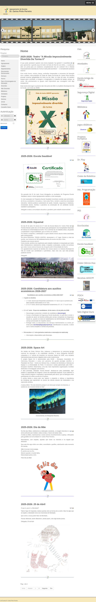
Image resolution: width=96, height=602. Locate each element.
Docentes (4, 86)
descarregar (61, 313)
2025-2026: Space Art (32, 347)
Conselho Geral (6, 107)
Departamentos (5, 69)
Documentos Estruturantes (5, 72)
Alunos (3, 78)
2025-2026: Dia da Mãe (33, 427)
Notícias (3, 99)
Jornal (3, 102)
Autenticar (4, 127)
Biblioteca (4, 91)
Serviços (3, 76)
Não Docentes (5, 88)
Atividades (4, 94)
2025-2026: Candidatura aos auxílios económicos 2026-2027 (41, 289)
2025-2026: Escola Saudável (36, 156)
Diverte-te (83, 129)
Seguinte (44, 588)
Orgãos (3, 66)
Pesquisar (4, 53)
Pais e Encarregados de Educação (8, 82)
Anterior (30, 588)
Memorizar (4, 123)
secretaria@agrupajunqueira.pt (42, 324)
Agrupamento (5, 63)
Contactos (4, 104)
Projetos (3, 96)
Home (3, 61)
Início (23, 588)
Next (93, 30)
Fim (51, 588)
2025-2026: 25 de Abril (33, 504)
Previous (3, 30)
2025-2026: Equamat (32, 222)
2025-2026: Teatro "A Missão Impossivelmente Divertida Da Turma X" (46, 57)
